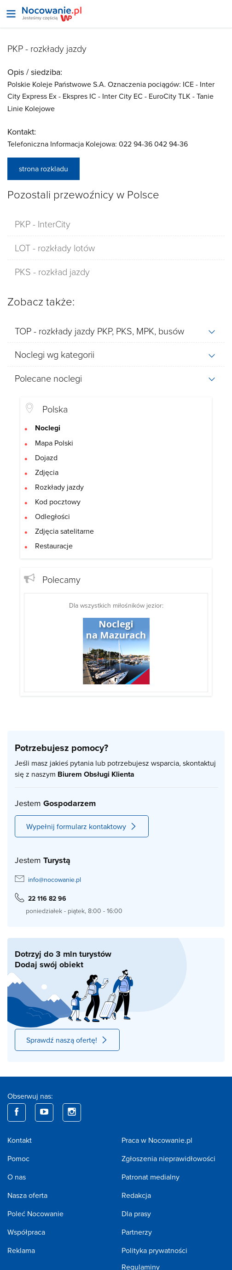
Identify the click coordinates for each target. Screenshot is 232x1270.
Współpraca (26, 1232)
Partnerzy (137, 1232)
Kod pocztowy (58, 502)
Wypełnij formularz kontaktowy (81, 826)
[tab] (116, 224)
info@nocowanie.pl (54, 879)
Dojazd (46, 457)
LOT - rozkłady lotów (55, 247)
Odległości (52, 516)
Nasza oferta (27, 1195)
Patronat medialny (151, 1177)
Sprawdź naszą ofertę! (67, 1040)
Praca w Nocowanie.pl (157, 1140)
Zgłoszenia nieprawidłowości (168, 1158)
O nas (16, 1177)
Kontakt (19, 1140)
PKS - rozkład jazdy (52, 271)
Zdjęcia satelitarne (64, 531)
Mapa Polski (54, 443)
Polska (55, 408)
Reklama (21, 1250)
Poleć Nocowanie (35, 1213)
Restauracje (54, 546)
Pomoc (18, 1158)
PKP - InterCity (42, 223)
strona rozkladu (43, 169)
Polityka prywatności (154, 1250)
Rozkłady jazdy (59, 487)
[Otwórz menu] (11, 14)
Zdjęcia (46, 472)
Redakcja (136, 1195)
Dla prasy (136, 1213)
